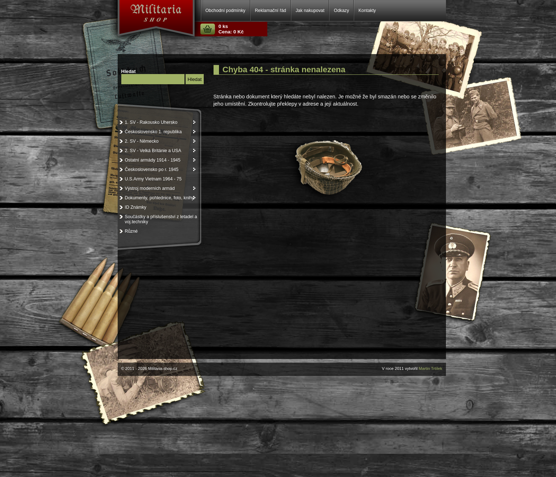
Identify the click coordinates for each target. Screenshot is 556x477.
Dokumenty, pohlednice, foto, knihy (160, 197)
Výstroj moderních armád (160, 188)
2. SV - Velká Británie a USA (160, 150)
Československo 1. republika (160, 131)
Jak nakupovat (310, 10)
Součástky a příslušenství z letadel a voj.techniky (161, 219)
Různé (131, 231)
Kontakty (367, 10)
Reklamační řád (270, 10)
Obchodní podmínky (225, 10)
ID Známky (136, 207)
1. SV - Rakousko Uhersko (160, 122)
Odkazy (341, 10)
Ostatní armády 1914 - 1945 (160, 160)
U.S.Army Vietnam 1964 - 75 (153, 179)
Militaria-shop (141, 14)
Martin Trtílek (430, 368)
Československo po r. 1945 (160, 169)
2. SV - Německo (160, 141)
